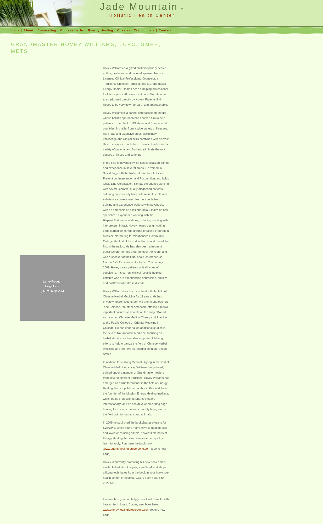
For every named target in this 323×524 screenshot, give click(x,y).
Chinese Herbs (72, 30)
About (29, 30)
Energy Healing (100, 30)
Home (15, 30)
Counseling (46, 30)
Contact (165, 30)
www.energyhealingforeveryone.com (127, 448)
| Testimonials (143, 30)
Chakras (124, 30)
